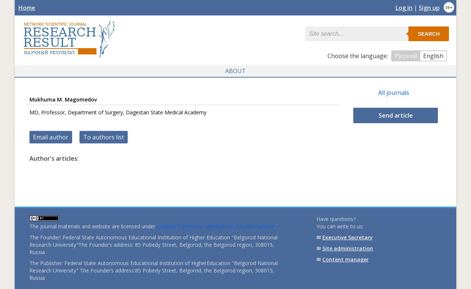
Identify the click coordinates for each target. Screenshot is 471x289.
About (235, 71)
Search (428, 34)
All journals (393, 93)
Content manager (345, 259)
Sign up (429, 8)
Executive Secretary (347, 237)
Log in (404, 8)
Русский (406, 56)
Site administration (347, 248)
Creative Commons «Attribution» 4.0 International (216, 226)
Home (26, 8)
